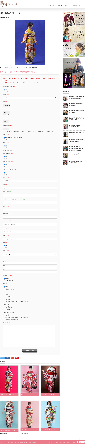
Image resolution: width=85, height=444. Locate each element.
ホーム (39, 5)
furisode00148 (3, 433)
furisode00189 (44, 433)
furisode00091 (44, 398)
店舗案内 (35, 442)
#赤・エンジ (34, 430)
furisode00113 (24, 398)
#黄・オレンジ (16, 13)
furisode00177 (3, 398)
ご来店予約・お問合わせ (78, 5)
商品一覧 (60, 5)
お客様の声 (17, 442)
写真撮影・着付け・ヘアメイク (26, 442)
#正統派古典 (7, 13)
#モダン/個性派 (7, 394)
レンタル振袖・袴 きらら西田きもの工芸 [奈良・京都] (64, 442)
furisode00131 (24, 433)
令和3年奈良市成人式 (74, 154)
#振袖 (1, 13)
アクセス (67, 5)
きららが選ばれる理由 (49, 5)
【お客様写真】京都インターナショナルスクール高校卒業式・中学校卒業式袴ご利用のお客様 (76, 148)
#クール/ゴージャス (49, 394)
